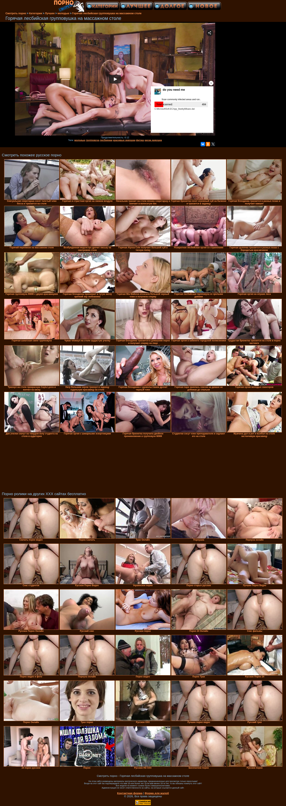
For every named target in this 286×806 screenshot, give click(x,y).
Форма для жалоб (157, 793)
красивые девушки (124, 140)
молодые (79, 140)
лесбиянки (106, 140)
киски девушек (153, 140)
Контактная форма (129, 793)
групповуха (92, 140)
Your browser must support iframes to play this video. (115, 79)
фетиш (140, 140)
